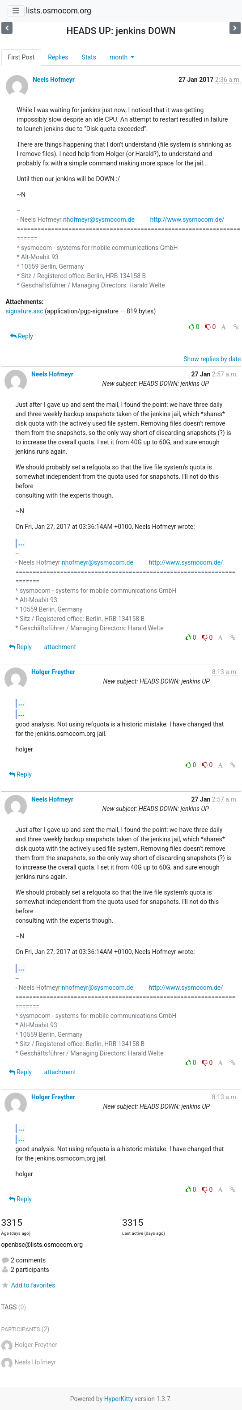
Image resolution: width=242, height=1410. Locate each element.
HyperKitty (118, 1398)
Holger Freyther (53, 671)
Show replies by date (212, 359)
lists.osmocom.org (58, 10)
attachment (60, 646)
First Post (21, 57)
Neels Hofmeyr (54, 79)
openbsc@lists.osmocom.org (42, 1244)
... (21, 543)
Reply (21, 336)
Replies (58, 57)
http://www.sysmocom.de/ (187, 219)
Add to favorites (28, 1285)
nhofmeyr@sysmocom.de (99, 219)
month (119, 57)
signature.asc (24, 311)
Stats (89, 57)
